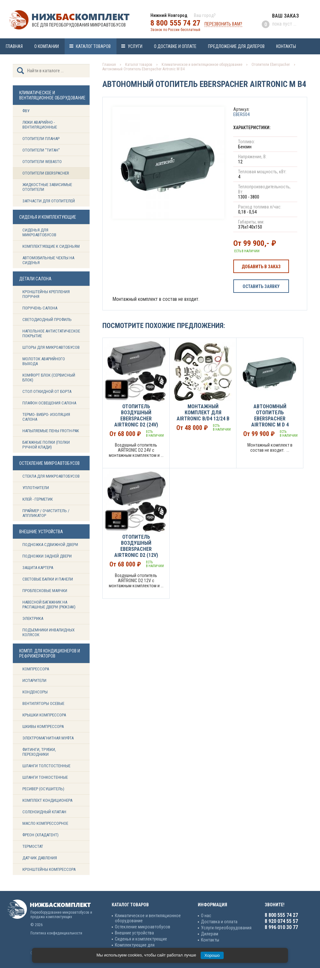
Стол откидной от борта (46, 391)
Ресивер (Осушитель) (43, 788)
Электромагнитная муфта (48, 738)
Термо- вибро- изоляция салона (46, 417)
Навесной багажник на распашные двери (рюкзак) (49, 604)
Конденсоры (35, 692)
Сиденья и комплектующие (141, 938)
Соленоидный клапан (44, 811)
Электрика (32, 618)
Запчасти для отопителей (48, 201)
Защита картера (37, 567)
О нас (206, 915)
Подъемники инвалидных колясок (48, 632)
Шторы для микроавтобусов (51, 347)
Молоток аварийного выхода (43, 361)
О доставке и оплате (175, 46)
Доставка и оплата (219, 921)
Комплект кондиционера (47, 800)
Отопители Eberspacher (45, 173)
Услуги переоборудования (226, 927)
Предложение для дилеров (236, 46)
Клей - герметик (37, 499)
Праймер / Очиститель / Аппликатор (45, 513)
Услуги (135, 46)
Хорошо (212, 955)
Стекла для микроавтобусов (51, 476)
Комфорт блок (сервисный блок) (48, 377)
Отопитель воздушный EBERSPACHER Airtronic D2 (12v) (136, 546)
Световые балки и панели (47, 579)
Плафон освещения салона (49, 403)
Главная (14, 46)
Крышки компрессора (44, 715)
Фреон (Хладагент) (40, 834)
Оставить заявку (261, 286)
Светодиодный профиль (47, 319)
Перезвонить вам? (223, 24)
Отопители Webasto (42, 161)
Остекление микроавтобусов (142, 926)
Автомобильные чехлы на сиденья (48, 260)
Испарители (34, 680)
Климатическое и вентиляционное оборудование (202, 64)
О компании (46, 46)
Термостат (32, 846)
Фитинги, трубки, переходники (39, 752)
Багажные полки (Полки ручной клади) (46, 444)
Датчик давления (39, 857)
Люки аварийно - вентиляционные (39, 124)
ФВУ (25, 110)
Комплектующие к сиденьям (51, 246)
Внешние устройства (134, 932)
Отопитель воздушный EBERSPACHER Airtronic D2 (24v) (136, 415)
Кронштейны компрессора (49, 869)
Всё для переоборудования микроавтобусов (79, 24)
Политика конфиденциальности (56, 933)
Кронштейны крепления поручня (46, 294)
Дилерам (209, 933)
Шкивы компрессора (43, 726)
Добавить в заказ (261, 266)
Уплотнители (35, 487)
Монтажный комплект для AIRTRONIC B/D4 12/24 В (203, 412)
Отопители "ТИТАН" (41, 150)
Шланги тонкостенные (45, 777)
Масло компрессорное (45, 823)
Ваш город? (205, 15)
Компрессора (35, 669)
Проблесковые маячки (44, 590)
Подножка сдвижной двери (50, 544)
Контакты (286, 46)
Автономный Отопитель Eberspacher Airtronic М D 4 (270, 415)
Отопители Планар (41, 138)
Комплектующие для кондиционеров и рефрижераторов (149, 947)
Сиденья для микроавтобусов (39, 232)
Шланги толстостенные (46, 765)
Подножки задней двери (47, 556)
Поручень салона (39, 308)
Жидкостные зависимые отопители (47, 187)
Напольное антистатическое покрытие (51, 333)
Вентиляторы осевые (43, 703)
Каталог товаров (93, 46)
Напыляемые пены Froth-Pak (51, 430)
